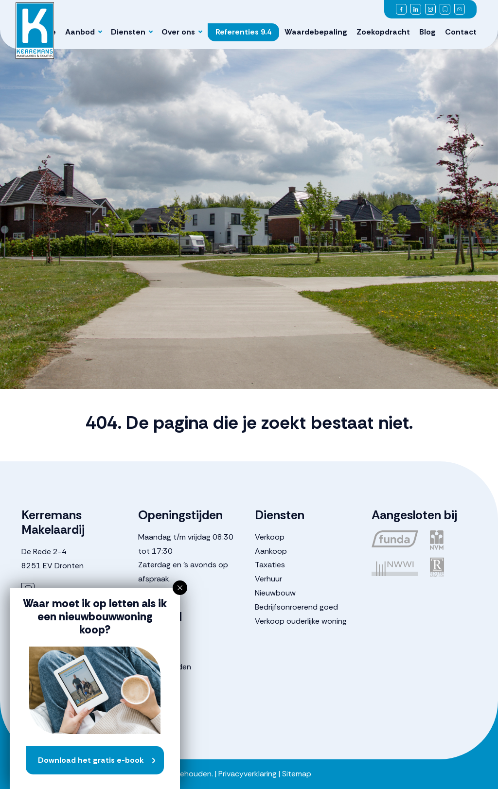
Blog (427, 32)
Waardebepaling (316, 32)
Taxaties (270, 565)
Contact (461, 32)
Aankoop (271, 551)
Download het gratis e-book (91, 760)
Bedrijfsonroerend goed (296, 607)
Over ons (178, 32)
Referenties (243, 32)
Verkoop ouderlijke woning (301, 621)
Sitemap (296, 774)
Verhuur (268, 579)
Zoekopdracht (383, 32)
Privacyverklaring (247, 774)
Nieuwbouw (275, 593)
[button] (180, 587)
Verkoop (270, 537)
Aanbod (80, 32)
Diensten (128, 32)
